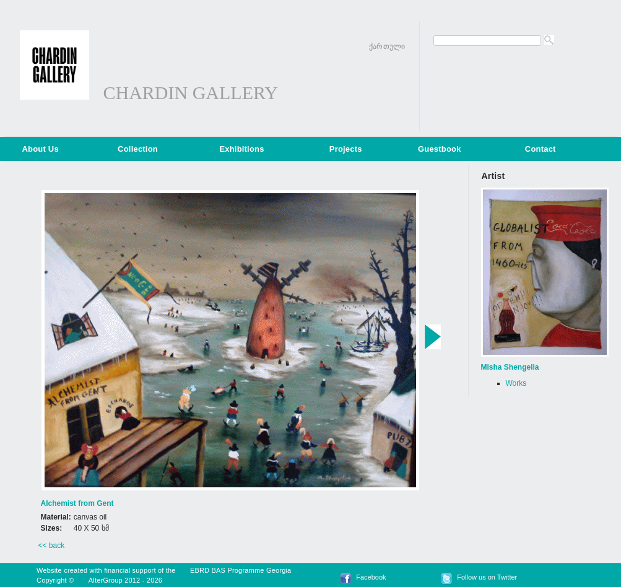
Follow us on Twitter (487, 577)
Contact (540, 149)
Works (516, 383)
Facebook (371, 577)
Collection (138, 149)
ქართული (387, 46)
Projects (345, 149)
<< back (51, 545)
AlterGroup (106, 580)
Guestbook (439, 149)
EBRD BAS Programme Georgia (241, 570)
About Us (40, 149)
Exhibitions (241, 149)
